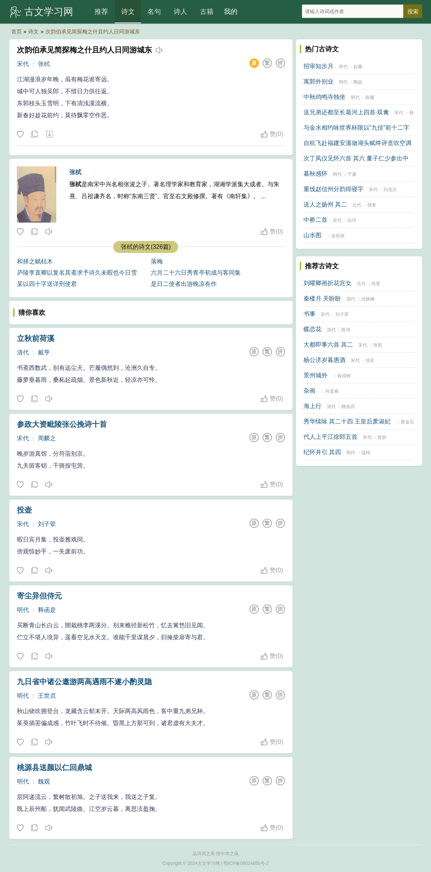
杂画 (309, 390)
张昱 (375, 283)
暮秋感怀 (315, 174)
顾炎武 (348, 406)
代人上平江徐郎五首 (330, 437)
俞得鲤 (344, 375)
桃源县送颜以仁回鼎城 (54, 767)
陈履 (369, 97)
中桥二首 (315, 220)
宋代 (23, 64)
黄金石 (407, 422)
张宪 (377, 345)
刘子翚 (47, 524)
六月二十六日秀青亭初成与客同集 (196, 272)
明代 (23, 610)
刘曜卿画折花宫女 (327, 283)
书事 (309, 314)
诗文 (128, 11)
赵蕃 (357, 66)
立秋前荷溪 (35, 338)
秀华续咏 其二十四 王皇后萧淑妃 (347, 421)
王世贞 (47, 696)
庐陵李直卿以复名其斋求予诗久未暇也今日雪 (77, 272)
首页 (16, 31)
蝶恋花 (312, 329)
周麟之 (47, 438)
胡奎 (371, 205)
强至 (369, 360)
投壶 (24, 510)
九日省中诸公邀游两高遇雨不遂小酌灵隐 (84, 682)
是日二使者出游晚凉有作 (184, 284)
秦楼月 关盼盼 (322, 298)
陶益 (357, 82)
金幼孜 (338, 235)
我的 (230, 11)
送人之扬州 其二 (325, 204)
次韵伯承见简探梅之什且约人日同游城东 (92, 31)
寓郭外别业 (318, 81)
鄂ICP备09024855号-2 (246, 863)
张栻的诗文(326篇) (146, 247)
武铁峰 (368, 299)
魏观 (44, 781)
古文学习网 (48, 11)
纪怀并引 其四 (322, 452)
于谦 (351, 174)
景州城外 (315, 375)
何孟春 (332, 391)
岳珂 (351, 220)
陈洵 (345, 329)
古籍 (206, 11)
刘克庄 (390, 189)
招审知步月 (318, 66)
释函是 (47, 610)
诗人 (180, 11)
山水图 (312, 235)
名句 (154, 11)
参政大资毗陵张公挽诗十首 (62, 424)
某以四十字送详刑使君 (47, 284)
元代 (356, 205)
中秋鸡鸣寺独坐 (324, 97)
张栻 (44, 64)
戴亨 (44, 352)
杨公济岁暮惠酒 (324, 360)
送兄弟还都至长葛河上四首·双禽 (346, 112)
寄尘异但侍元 (39, 596)
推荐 (101, 11)
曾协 (381, 437)
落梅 (157, 261)
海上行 (312, 406)
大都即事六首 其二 (328, 344)
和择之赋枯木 (35, 261)
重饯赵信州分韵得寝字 (333, 189)
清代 (23, 352)
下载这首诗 (49, 134)
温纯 (365, 452)
